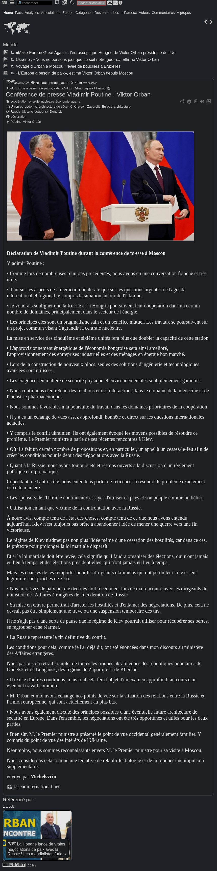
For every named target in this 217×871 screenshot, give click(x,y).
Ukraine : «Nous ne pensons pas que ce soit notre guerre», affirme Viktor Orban (84, 59)
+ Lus (114, 13)
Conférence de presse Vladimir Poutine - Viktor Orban (78, 94)
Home (8, 13)
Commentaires (163, 13)
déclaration (19, 116)
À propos (184, 13)
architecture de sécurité (55, 106)
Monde (10, 44)
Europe (107, 106)
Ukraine (27, 111)
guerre (75, 101)
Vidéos (144, 13)
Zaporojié (93, 106)
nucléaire (47, 101)
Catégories (83, 13)
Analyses (32, 13)
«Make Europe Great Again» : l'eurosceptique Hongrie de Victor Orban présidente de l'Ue (92, 53)
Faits (18, 13)
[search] (35, 3)
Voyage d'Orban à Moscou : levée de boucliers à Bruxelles (65, 66)
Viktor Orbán (32, 122)
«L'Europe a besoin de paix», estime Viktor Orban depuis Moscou (71, 73)
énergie (34, 101)
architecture (122, 106)
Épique (68, 13)
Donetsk (56, 111)
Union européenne (24, 106)
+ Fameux (129, 13)
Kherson (80, 106)
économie (63, 101)
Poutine (16, 122)
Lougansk (41, 111)
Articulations (50, 13)
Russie (15, 111)
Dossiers (101, 13)
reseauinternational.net (52, 83)
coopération (19, 101)
